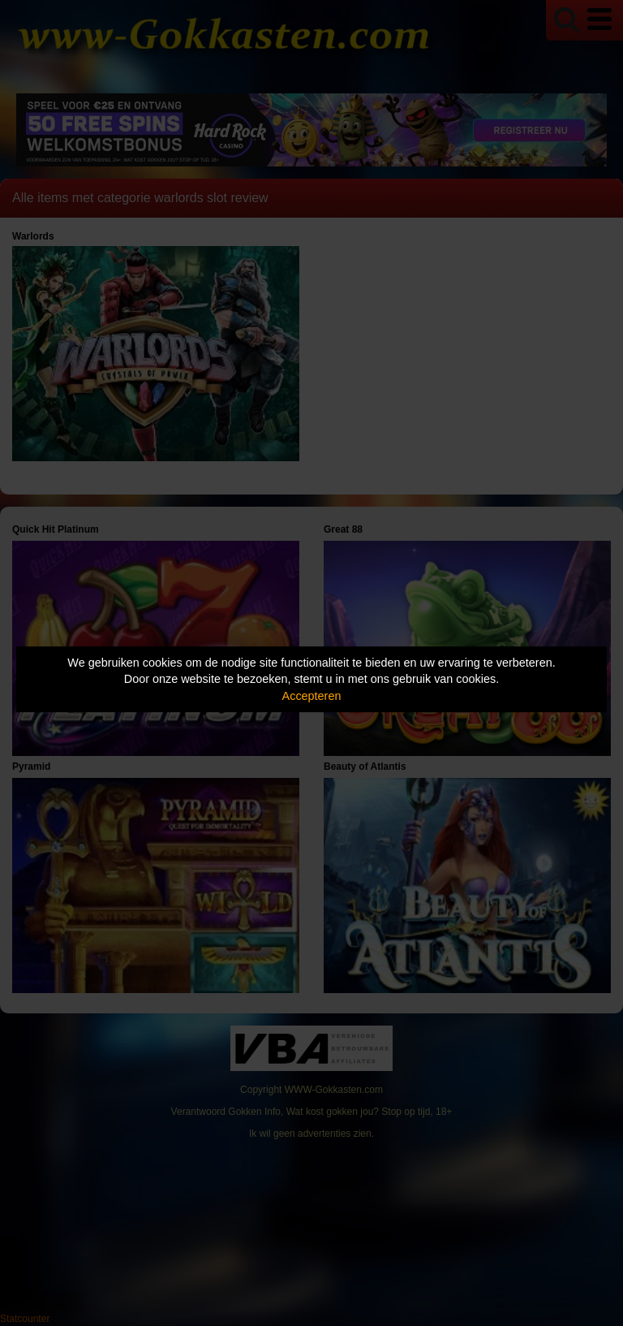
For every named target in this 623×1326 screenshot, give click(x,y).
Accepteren (312, 695)
